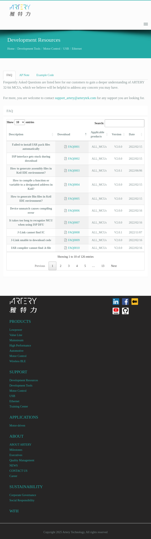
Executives (15, 455)
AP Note (24, 75)
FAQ (9, 75)
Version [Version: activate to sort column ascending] (116, 134)
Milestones (15, 449)
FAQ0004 (74, 184)
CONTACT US (18, 470)
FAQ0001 (74, 146)
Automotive (16, 350)
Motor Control (51, 48)
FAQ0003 (74, 170)
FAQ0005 (74, 198)
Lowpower (15, 329)
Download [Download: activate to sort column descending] (63, 134)
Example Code (45, 75)
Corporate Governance (22, 495)
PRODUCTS (20, 321)
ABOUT (16, 436)
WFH (14, 511)
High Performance (20, 345)
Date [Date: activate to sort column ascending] (132, 134)
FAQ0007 (74, 222)
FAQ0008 (74, 232)
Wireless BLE (17, 361)
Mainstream (16, 340)
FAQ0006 (74, 210)
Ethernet (77, 48)
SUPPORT (18, 372)
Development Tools (28, 48)
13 (102, 266)
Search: (119, 123)
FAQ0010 (74, 247)
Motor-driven (17, 425)
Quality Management (21, 460)
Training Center (18, 406)
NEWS (13, 465)
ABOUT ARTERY (20, 444)
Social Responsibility (21, 500)
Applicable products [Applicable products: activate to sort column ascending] (97, 134)
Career (13, 476)
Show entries (20, 122)
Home (10, 48)
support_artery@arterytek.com (75, 98)
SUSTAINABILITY (26, 487)
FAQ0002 (74, 158)
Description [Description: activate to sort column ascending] (16, 134)
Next (114, 266)
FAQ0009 (74, 240)
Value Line (15, 335)
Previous (40, 266)
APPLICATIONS (23, 417)
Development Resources (23, 380)
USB (66, 48)
